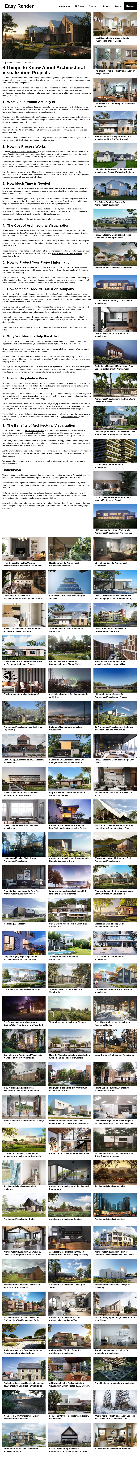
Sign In (118, 6)
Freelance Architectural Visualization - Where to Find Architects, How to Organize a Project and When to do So (68, 1122)
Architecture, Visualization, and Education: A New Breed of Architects (114, 1154)
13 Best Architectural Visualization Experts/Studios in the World (110, 630)
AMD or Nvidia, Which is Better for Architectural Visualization (65, 1351)
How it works (64, 6)
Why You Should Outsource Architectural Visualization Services (68, 794)
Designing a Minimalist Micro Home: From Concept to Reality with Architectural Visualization (114, 368)
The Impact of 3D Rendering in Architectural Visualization (115, 105)
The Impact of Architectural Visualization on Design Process (115, 72)
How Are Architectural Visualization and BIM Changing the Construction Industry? (114, 597)
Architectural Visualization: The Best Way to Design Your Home (115, 400)
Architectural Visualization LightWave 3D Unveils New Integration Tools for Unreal (22, 1253)
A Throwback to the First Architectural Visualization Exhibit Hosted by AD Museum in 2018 (69, 1385)
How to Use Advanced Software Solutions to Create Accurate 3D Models (23, 630)
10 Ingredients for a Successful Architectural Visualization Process (111, 695)
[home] (19, 6)
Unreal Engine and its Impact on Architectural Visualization (109, 925)
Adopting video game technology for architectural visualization (111, 1351)
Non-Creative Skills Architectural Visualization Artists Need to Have (110, 662)
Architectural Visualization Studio (19, 1219)
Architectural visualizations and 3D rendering (20, 1187)
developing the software (70, 416)
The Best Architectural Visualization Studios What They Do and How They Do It (23, 1023)
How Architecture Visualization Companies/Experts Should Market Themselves (65, 663)
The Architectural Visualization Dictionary (68, 1022)
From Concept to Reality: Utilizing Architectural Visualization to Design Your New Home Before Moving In (23, 564)
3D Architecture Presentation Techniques (114, 1449)
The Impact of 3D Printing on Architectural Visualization (114, 301)
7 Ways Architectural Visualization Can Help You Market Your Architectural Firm (115, 1417)
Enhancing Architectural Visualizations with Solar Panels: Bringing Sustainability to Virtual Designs (115, 433)
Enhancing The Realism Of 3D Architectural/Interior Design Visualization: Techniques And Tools (23, 597)
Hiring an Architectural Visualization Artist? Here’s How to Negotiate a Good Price (115, 826)
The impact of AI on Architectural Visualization (110, 466)
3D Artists (79, 6)
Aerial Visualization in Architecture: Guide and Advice (68, 695)
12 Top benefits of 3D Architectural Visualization (111, 564)
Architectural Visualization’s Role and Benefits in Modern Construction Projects (68, 826)
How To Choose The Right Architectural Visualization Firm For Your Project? (113, 137)
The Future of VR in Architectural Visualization (110, 958)
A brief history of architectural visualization (115, 1383)
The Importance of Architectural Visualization (63, 958)
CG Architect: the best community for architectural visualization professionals (22, 1154)
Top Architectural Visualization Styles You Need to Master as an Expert (114, 498)
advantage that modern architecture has (67, 253)
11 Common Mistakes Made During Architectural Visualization (20, 859)
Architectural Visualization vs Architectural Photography (69, 1187)
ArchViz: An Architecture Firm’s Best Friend (69, 1153)
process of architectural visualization (24, 151)
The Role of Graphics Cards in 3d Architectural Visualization (110, 203)
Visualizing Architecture (15, 924)
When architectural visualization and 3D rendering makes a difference (67, 892)
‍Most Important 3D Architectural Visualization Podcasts (64, 564)
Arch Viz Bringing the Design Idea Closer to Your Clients (115, 1318)
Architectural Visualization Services (65, 1219)
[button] (93, 6)
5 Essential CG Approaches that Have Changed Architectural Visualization (66, 761)
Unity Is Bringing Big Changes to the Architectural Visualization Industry (20, 958)
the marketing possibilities (34, 430)
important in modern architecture (44, 140)
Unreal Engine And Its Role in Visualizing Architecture (68, 925)
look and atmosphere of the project (33, 441)
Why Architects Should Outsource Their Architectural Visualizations (113, 859)
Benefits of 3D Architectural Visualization (114, 268)
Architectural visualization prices (110, 1219)
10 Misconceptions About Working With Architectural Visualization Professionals (113, 531)
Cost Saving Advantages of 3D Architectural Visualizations (24, 761)
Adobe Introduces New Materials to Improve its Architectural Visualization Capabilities (24, 1384)
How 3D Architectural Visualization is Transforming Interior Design (112, 39)
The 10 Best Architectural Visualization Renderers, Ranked (112, 1023)
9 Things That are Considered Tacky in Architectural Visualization (21, 1417)
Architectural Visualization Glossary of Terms (67, 1286)
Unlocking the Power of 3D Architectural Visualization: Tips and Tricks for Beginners (115, 170)
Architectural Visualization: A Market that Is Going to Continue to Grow (69, 859)
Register (130, 6)
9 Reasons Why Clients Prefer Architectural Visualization (69, 1417)
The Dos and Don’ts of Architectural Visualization (65, 990)
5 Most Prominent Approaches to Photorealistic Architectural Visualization (68, 1450)
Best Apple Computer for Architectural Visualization (112, 334)
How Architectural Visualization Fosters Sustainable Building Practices (113, 236)
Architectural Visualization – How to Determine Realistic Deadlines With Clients (114, 1253)
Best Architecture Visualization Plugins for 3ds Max (68, 597)
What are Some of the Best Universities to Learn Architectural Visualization (114, 892)
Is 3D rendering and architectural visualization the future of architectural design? (21, 1089)
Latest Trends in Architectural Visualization (114, 1055)
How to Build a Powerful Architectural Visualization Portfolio (112, 1089)
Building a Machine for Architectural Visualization (65, 728)
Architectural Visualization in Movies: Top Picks (114, 794)
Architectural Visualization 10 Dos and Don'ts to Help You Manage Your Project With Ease (22, 1319)
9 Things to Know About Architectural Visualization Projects (43, 70)
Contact (106, 6)
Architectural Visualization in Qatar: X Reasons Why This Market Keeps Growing (68, 1253)
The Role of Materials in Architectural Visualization (66, 630)
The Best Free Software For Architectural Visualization (113, 990)
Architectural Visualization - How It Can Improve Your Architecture (22, 1286)
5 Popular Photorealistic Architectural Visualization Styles (21, 1450)
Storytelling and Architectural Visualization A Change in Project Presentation (23, 1056)
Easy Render (7, 63)
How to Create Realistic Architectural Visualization (21, 826)
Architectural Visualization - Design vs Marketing (112, 1286)
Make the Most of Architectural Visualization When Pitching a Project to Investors (69, 1056)
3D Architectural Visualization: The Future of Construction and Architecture (114, 728)
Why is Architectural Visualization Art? (21, 694)
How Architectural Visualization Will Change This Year (24, 1122)
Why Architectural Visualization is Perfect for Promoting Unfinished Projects (23, 662)
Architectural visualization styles (110, 1186)
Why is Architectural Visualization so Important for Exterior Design (21, 794)
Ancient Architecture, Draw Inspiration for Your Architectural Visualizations (23, 1351)
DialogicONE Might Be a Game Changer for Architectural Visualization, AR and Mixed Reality (114, 1122)
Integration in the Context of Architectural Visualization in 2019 (68, 1089)
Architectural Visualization (23, 63)
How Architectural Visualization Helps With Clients (114, 761)
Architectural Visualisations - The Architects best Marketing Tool (64, 1318)
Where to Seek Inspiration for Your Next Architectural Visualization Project (22, 892)
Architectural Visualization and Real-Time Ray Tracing (23, 728)
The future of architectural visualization (22, 989)
